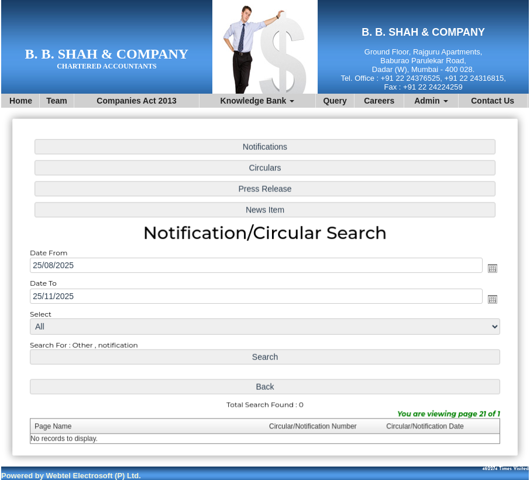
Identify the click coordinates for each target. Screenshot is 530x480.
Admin (431, 100)
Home (20, 100)
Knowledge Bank (258, 100)
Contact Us (492, 100)
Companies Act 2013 (136, 100)
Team (56, 100)
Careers (379, 100)
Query (334, 100)
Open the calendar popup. (489, 268)
